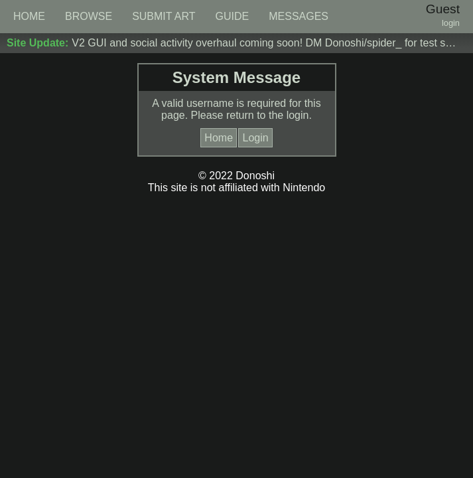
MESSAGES (298, 16)
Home (218, 137)
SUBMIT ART (163, 16)
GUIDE (232, 16)
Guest (443, 9)
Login (255, 137)
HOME (29, 16)
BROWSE (88, 16)
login (451, 23)
